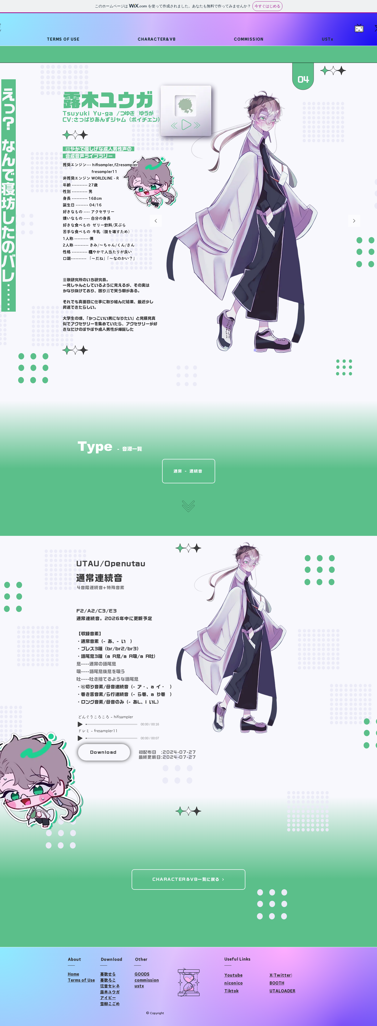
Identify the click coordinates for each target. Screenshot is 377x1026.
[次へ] (354, 221)
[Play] (186, 124)
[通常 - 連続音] (188, 471)
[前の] (156, 221)
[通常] (255, 350)
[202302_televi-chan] (359, 28)
